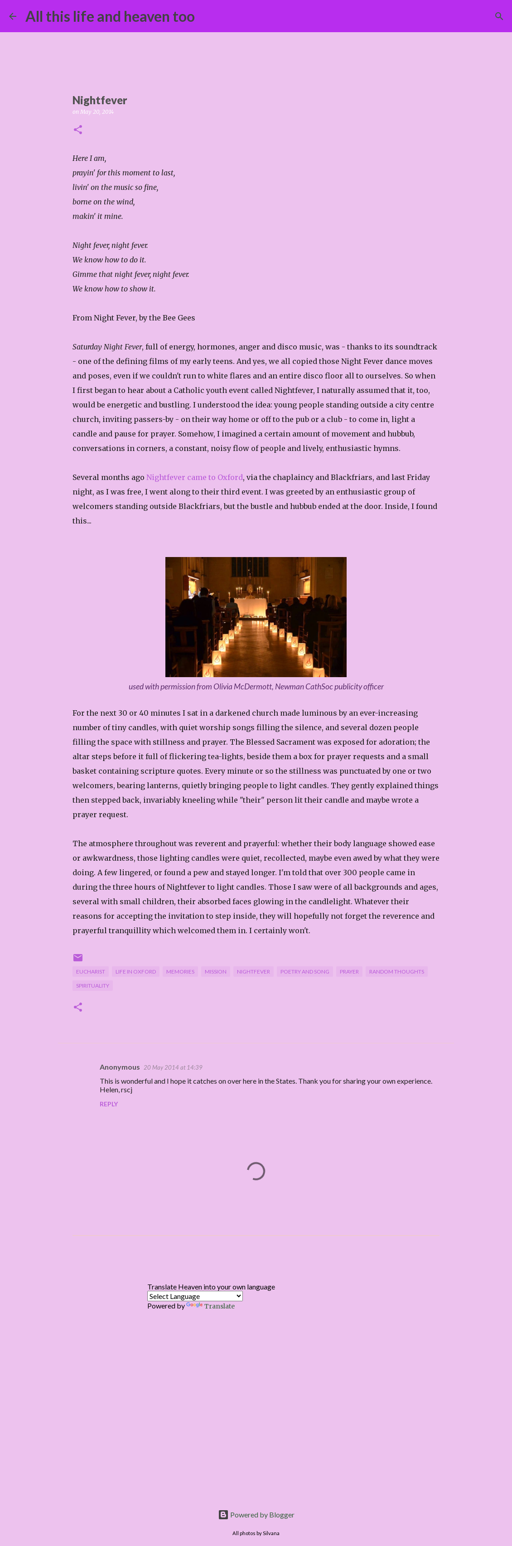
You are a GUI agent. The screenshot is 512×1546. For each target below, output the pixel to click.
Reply (109, 1104)
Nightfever (253, 971)
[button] (77, 130)
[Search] (207, 16)
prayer (349, 971)
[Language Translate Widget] (195, 1296)
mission (216, 971)
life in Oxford (136, 971)
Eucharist (90, 971)
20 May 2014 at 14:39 (173, 1067)
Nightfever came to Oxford (194, 477)
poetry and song (304, 971)
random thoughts (396, 971)
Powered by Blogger (256, 1514)
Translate (210, 1306)
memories (180, 971)
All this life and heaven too (110, 16)
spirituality (92, 985)
